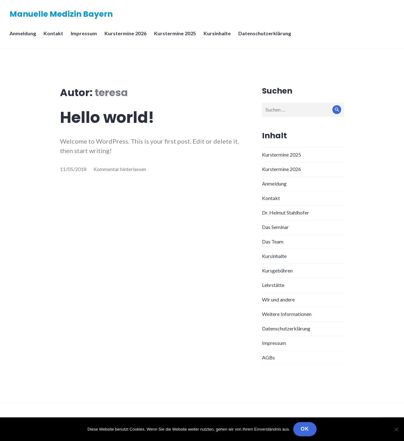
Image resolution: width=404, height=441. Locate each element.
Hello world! (107, 117)
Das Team (272, 241)
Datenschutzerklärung (264, 33)
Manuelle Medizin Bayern (61, 14)
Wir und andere (278, 299)
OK (305, 429)
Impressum (84, 33)
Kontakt (53, 33)
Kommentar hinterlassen (119, 169)
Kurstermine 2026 (125, 33)
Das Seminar (275, 227)
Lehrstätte (273, 285)
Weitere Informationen (287, 314)
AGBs (268, 357)
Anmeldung (22, 33)
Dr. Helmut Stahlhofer (285, 212)
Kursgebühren (277, 270)
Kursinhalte (217, 33)
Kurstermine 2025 (175, 33)
